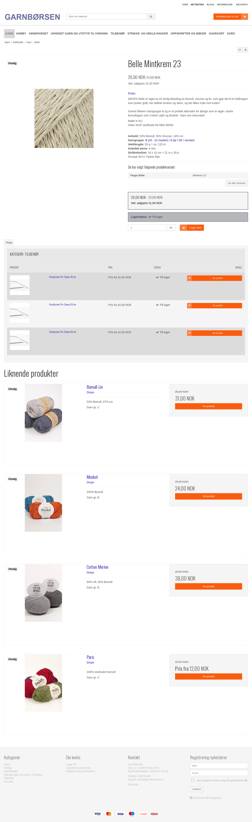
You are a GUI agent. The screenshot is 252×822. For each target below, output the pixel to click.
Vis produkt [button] (205, 278)
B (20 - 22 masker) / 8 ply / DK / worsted (170, 140)
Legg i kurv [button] (190, 228)
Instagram (215, 797)
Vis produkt (209, 406)
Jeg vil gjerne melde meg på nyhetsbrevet (222, 779)
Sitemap (133, 784)
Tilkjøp (8, 242)
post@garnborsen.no (150, 779)
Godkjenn (196, 789)
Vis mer (8, 781)
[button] (239, 50)
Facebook (199, 797)
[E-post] (219, 772)
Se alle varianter (237, 183)
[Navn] (219, 765)
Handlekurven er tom (232, 17)
